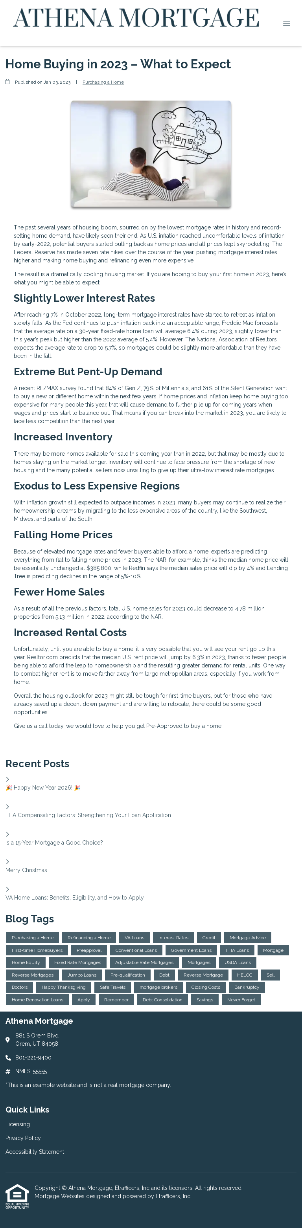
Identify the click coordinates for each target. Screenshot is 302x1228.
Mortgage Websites (60, 1196)
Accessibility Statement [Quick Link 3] (35, 1152)
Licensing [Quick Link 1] (18, 1124)
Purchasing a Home (103, 82)
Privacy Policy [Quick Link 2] (23, 1138)
